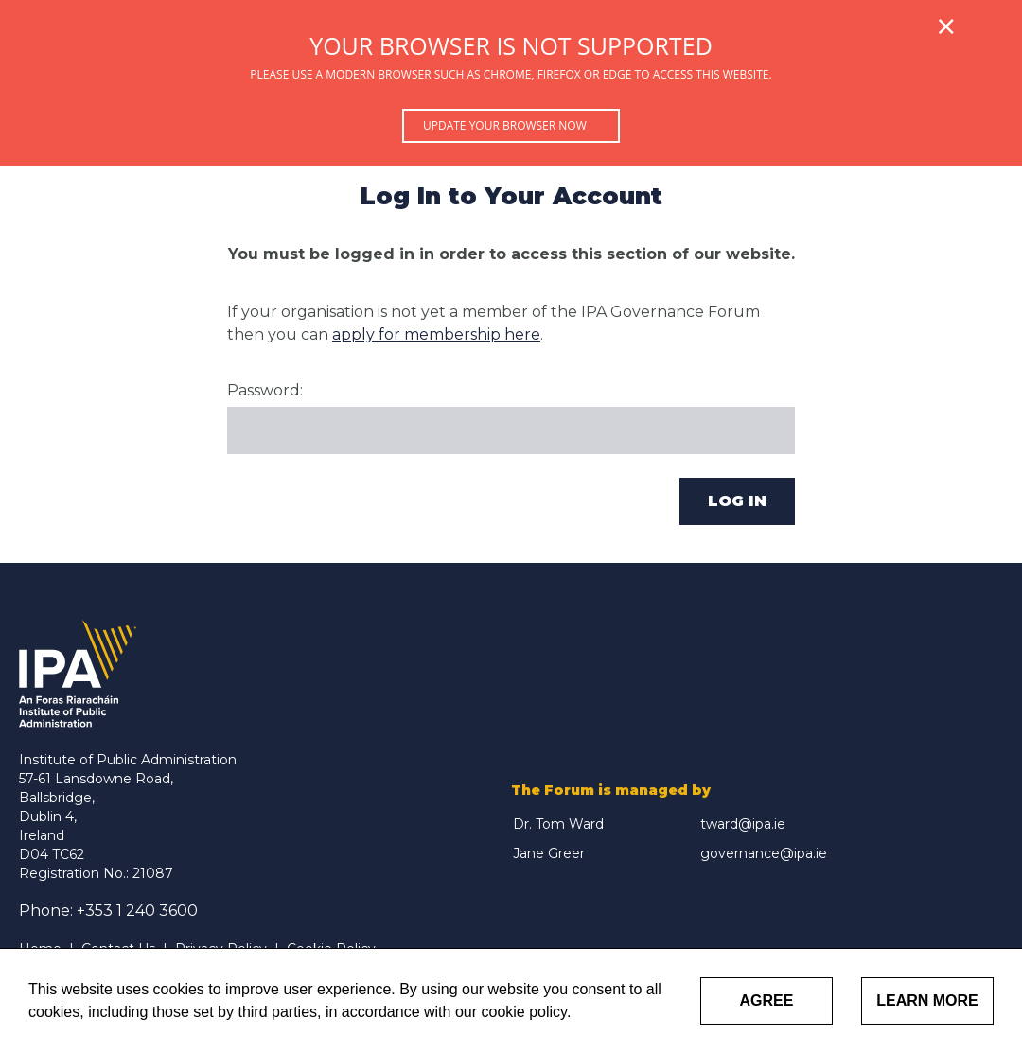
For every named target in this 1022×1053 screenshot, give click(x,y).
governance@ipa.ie (763, 853)
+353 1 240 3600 (137, 911)
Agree (767, 1000)
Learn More (927, 1000)
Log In (737, 501)
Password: (265, 390)
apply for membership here (436, 334)
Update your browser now (505, 125)
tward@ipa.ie (742, 824)
